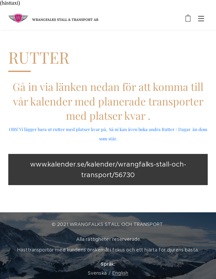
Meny (201, 18)
